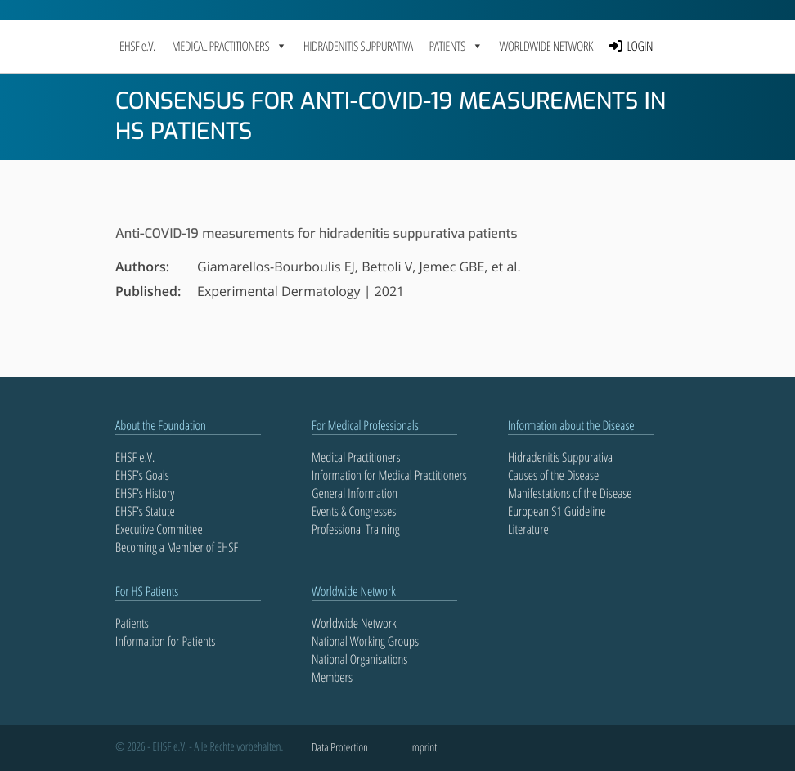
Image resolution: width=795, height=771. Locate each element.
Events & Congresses (354, 511)
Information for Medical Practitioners (389, 475)
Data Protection (340, 747)
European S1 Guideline (556, 511)
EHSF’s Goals (142, 475)
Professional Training (356, 529)
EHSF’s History (144, 493)
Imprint (423, 747)
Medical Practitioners (356, 457)
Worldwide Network (546, 46)
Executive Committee (159, 529)
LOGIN (640, 46)
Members (332, 677)
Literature (528, 529)
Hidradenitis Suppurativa (358, 46)
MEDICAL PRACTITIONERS (229, 46)
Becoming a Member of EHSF (176, 547)
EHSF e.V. (137, 46)
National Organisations (359, 659)
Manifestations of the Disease (570, 493)
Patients (132, 623)
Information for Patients (165, 641)
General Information (355, 493)
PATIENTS (456, 46)
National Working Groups (365, 641)
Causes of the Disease (553, 475)
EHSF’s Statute (145, 511)
